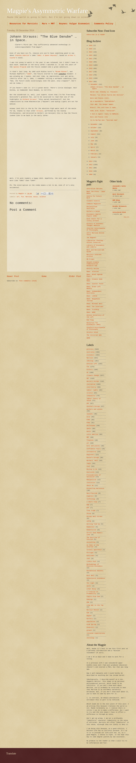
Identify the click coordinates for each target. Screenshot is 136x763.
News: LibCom (92, 296)
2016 (91, 75)
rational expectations (96, 633)
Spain (89, 428)
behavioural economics (96, 578)
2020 (91, 62)
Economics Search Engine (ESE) (94, 215)
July (93, 137)
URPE (88, 338)
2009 (91, 174)
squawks (90, 414)
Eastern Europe (93, 457)
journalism (91, 384)
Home (44, 276)
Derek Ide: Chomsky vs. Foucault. (104, 92)
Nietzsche (91, 472)
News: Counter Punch (95, 284)
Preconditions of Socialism (94, 476)
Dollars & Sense (93, 211)
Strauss (40, 111)
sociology (91, 638)
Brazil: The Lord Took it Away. (103, 107)
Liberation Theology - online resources (96, 241)
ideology (90, 361)
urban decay (91, 589)
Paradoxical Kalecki (95, 571)
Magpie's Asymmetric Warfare (47, 10)
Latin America (92, 434)
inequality (91, 396)
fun (22, 197)
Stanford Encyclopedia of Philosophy (96, 328)
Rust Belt (91, 575)
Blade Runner (61, 71)
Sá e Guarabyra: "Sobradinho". (103, 101)
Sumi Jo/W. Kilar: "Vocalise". (103, 111)
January (94, 157)
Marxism (29, 197)
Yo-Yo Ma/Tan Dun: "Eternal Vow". (104, 120)
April (93, 147)
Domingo (90, 599)
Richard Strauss (29, 99)
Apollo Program (19, 67)
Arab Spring (91, 624)
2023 (91, 52)
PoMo (88, 420)
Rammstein (91, 527)
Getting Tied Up (93, 524)
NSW (88, 505)
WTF (88, 508)
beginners (91, 454)
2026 (91, 45)
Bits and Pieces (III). (100, 98)
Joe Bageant (91, 237)
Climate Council (93, 201)
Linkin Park (91, 561)
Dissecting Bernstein (95, 488)
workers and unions (94, 409)
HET (88, 378)
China (89, 513)
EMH (88, 602)
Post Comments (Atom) (28, 281)
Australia (91, 352)
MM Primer (91, 259)
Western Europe (93, 381)
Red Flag (90, 320)
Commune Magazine (94, 204)
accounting (91, 542)
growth (89, 630)
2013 (91, 161)
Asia (88, 417)
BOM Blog (116, 200)
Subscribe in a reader (96, 34)
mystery (90, 618)
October (94, 127)
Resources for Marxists (24, 24)
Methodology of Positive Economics (94, 565)
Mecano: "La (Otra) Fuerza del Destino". (107, 95)
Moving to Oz (92, 469)
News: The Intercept (95, 306)
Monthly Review (93, 268)
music (35, 197)
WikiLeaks (91, 555)
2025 (91, 49)
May (92, 144)
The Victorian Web (94, 335)
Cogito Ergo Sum (93, 596)
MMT (88, 437)
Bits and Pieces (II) (99, 117)
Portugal (90, 553)
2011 (91, 168)
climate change (93, 375)
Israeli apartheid (94, 550)
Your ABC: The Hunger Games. (102, 104)
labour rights (92, 390)
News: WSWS (91, 312)
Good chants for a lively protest (94, 219)
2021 (91, 58)
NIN (88, 613)
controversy (91, 387)
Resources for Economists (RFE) (94, 323)
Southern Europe (93, 406)
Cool (88, 466)
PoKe (88, 422)
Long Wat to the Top (95, 605)
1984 (29, 74)
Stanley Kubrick (22, 55)
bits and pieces (93, 446)
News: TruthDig (93, 309)
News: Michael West (94, 303)
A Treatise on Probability (92, 592)
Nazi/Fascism (92, 493)
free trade (91, 510)
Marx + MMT (48, 24)
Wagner (89, 616)
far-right (91, 583)
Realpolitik (91, 480)
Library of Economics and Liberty (95, 246)
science (43, 197)
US (87, 372)
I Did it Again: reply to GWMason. (104, 114)
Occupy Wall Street (94, 516)
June (93, 141)
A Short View (92, 502)
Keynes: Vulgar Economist (74, 24)
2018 (91, 68)
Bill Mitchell (118, 194)
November (95, 124)
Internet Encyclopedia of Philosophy (96, 229)
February (95, 154)
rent (88, 558)
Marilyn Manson (93, 610)
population (91, 621)
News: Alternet (93, 271)
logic (89, 463)
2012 (91, 164)
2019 (91, 65)
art (18, 197)
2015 (91, 78)
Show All (126, 217)
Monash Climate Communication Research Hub (93, 264)
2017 (91, 72)
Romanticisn (91, 530)
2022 (91, 55)
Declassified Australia (92, 207)
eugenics (90, 496)
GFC (88, 403)
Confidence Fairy (94, 449)
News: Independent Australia (94, 292)
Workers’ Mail (92, 460)
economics (91, 355)
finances (90, 440)
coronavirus (91, 452)
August (94, 134)
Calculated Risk (119, 212)
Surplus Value (92, 332)
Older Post (75, 276)
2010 (91, 171)
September (95, 131)
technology (91, 499)
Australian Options (94, 188)
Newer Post (13, 276)
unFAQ (89, 521)
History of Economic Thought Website (95, 224)
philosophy (91, 425)
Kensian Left (92, 364)
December (95, 84)
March (93, 150)
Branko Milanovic (120, 206)
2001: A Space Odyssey (47, 55)
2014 (91, 81)
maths (89, 586)
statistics (91, 482)
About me (90, 485)
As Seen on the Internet (93, 546)
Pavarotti (91, 627)
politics (90, 349)
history (90, 369)
